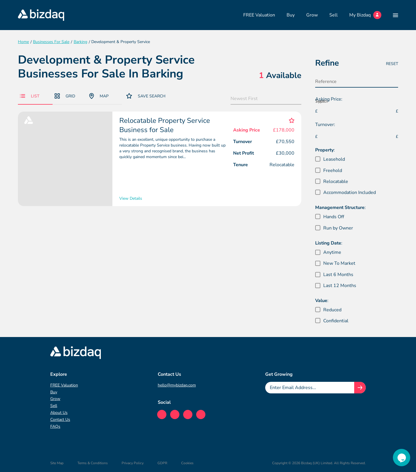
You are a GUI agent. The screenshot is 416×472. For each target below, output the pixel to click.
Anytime (332, 252)
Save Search (146, 96)
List (29, 96)
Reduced (332, 310)
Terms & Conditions (92, 463)
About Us (59, 412)
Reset (392, 63)
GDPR (162, 463)
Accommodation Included (349, 192)
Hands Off (333, 217)
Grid (65, 96)
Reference (326, 81)
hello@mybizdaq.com (177, 385)
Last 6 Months (338, 274)
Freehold (332, 170)
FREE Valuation (259, 15)
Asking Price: (328, 99)
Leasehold (334, 159)
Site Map (57, 463)
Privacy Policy (133, 463)
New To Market (339, 263)
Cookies (187, 463)
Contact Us (60, 419)
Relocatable (335, 181)
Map (99, 96)
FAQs (55, 426)
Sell (333, 15)
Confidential (335, 321)
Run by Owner (338, 228)
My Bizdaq (365, 15)
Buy (291, 15)
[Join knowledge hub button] (360, 387)
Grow (312, 15)
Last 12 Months (339, 285)
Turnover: (325, 124)
